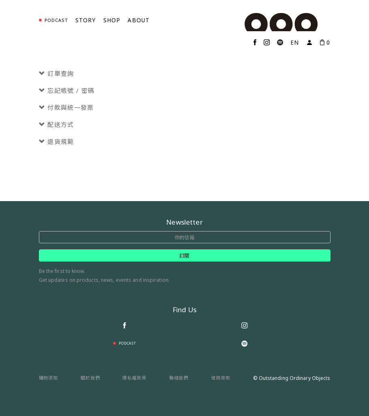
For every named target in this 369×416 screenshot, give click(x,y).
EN (294, 42)
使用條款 (220, 378)
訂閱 (184, 255)
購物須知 (48, 378)
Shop (112, 20)
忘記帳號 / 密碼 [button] (67, 90)
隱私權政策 (134, 378)
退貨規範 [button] (56, 142)
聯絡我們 (179, 378)
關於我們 (90, 378)
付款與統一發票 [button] (66, 108)
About (138, 20)
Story (85, 20)
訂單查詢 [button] (56, 73)
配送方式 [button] (56, 125)
